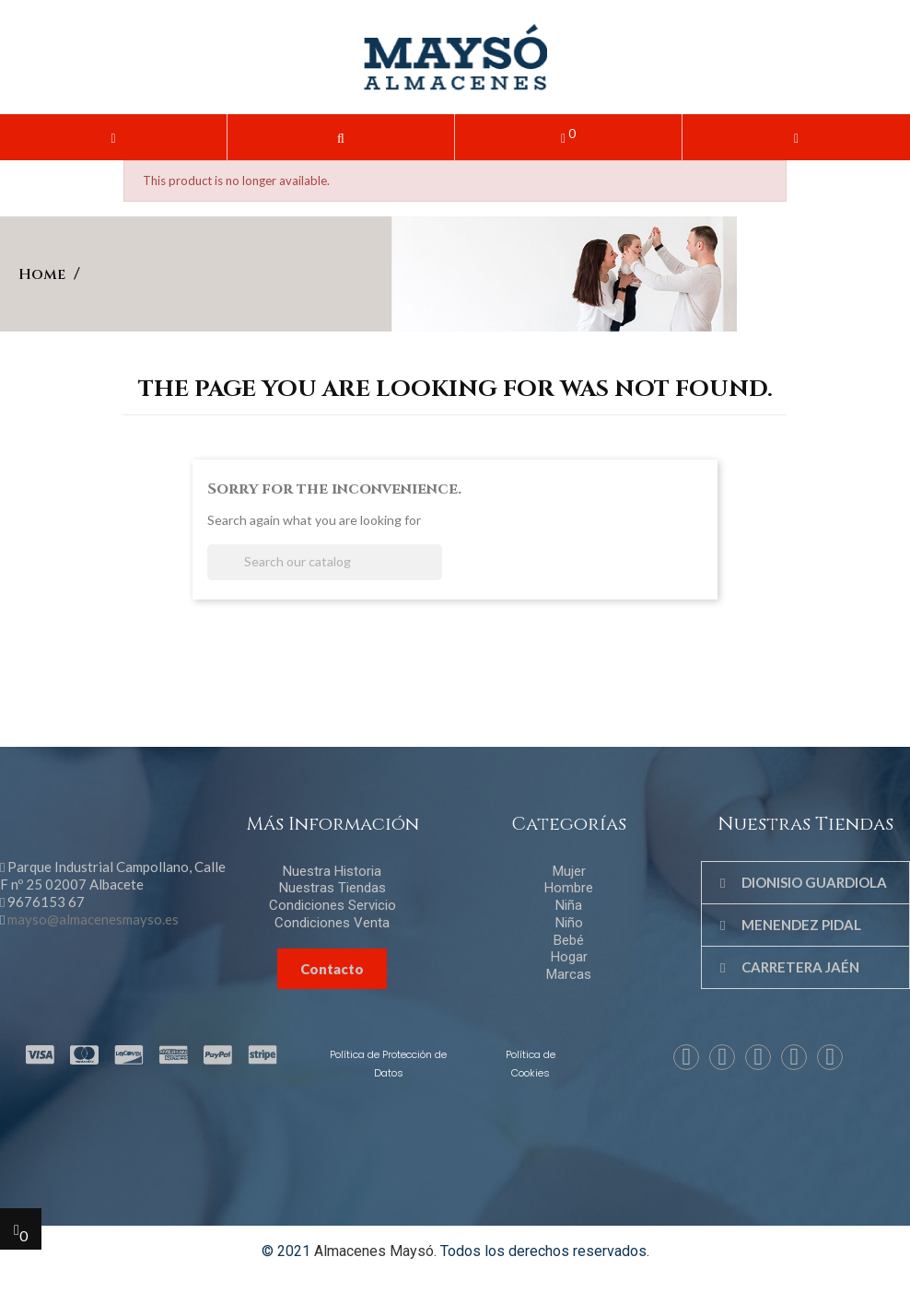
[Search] (324, 562)
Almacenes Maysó (374, 1251)
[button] (341, 137)
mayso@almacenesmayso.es (93, 919)
